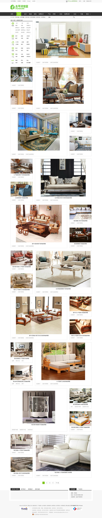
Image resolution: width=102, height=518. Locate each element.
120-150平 (17, 30)
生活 (75, 14)
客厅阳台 (43, 17)
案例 (18, 14)
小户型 (16, 42)
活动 (61, 14)
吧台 (22, 60)
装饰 (35, 14)
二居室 (22, 42)
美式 (22, 50)
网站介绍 (30, 505)
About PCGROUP (23, 505)
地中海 (28, 48)
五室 (22, 25)
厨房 (28, 38)
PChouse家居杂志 (72, 1)
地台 (28, 60)
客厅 (15, 20)
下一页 (57, 482)
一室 (16, 23)
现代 (28, 50)
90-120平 (29, 27)
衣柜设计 (29, 56)
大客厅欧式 (30, 429)
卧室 (22, 36)
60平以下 (17, 27)
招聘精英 (63, 505)
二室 (22, 23)
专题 (81, 14)
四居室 (28, 44)
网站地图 (68, 505)
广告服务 (39, 505)
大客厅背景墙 (45, 62)
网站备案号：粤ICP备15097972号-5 (40, 512)
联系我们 (58, 505)
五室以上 (29, 25)
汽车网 (23, 1)
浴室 (16, 62)
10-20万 (23, 32)
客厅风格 (17, 17)
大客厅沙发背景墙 (54, 62)
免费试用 (67, 14)
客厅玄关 (38, 17)
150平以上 (23, 30)
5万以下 (28, 30)
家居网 (33, 1)
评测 (54, 14)
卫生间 (28, 36)
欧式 (16, 48)
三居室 (16, 44)
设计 (25, 14)
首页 (12, 14)
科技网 (19, 1)
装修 (30, 14)
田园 (22, 48)
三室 (28, 23)
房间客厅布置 (20, 20)
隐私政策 (35, 505)
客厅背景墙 (32, 17)
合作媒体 (44, 505)
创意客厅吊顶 (23, 429)
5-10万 (16, 32)
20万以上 (29, 32)
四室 (16, 25)
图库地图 (37, 489)
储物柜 (22, 56)
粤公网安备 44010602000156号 (40, 514)
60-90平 (23, 27)
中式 (16, 50)
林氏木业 (18, 360)
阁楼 (16, 60)
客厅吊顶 (27, 17)
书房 (22, 38)
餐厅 (16, 38)
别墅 (28, 42)
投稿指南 (49, 505)
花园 (22, 62)
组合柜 (28, 54)
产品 (49, 14)
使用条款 (54, 505)
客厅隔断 (22, 17)
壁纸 (16, 54)
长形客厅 (38, 62)
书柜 (16, 56)
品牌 (13, 360)
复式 (22, 44)
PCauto (28, 1)
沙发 (22, 54)
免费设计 (41, 14)
